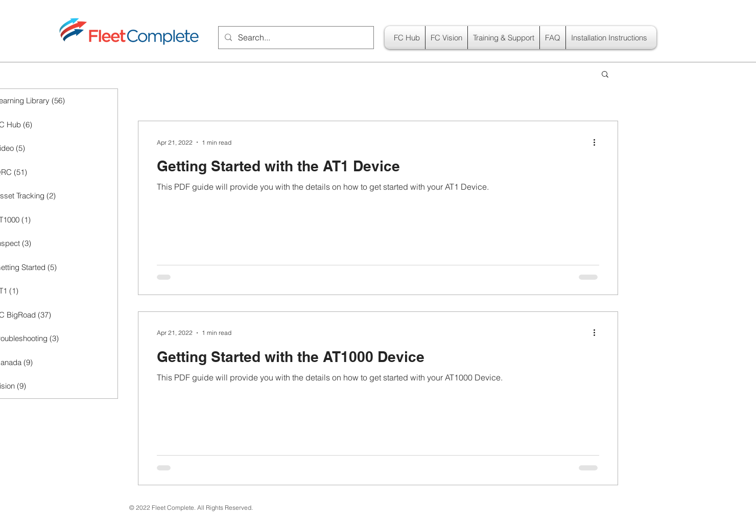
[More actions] (598, 142)
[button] (605, 75)
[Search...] (295, 38)
